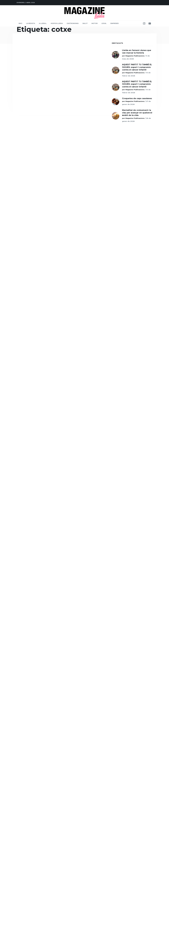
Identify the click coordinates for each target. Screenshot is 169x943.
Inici (20, 23)
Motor (95, 23)
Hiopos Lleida (57, 23)
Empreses (114, 23)
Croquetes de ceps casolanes (137, 98)
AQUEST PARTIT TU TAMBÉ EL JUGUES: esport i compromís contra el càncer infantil (137, 67)
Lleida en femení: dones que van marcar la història (136, 51)
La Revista (30, 23)
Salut (85, 23)
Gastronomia (73, 23)
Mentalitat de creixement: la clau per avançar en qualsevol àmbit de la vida (137, 112)
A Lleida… (43, 23)
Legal (104, 23)
